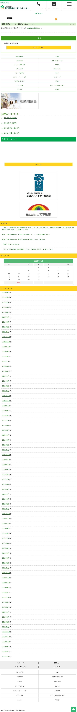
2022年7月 (5, 479)
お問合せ (57, 81)
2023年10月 (6, 405)
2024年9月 (5, 351)
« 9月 (19, 283)
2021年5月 (5, 548)
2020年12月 (6, 573)
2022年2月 (5, 504)
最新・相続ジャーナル (57, 60)
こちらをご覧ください (33, 28)
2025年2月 (5, 327)
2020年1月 (5, 627)
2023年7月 (5, 420)
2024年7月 (5, 361)
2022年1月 (5, 509)
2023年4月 (5, 435)
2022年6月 (5, 484)
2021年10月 (6, 523)
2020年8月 (5, 592)
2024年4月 (5, 376)
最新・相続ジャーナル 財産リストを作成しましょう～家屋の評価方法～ (26, 234)
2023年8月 (5, 415)
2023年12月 (6, 396)
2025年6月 (5, 307)
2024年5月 (5, 371)
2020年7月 (5, 597)
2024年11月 (6, 342)
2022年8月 (5, 474)
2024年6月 (5, 366)
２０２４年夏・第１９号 (11, 133)
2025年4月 (5, 317)
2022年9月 (5, 469)
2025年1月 (5, 332)
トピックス (19, 89)
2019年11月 (6, 636)
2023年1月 (5, 450)
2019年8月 (5, 651)
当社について (57, 68)
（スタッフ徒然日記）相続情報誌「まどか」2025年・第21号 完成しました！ (27, 249)
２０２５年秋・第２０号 (11, 128)
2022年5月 (5, 489)
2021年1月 (5, 568)
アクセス (57, 73)
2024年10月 (6, 346)
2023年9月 (5, 410)
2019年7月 (5, 656)
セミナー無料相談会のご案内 (57, 85)
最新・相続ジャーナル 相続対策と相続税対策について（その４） (23, 239)
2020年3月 (5, 617)
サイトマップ (57, 77)
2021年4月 (5, 553)
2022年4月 (5, 494)
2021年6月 (5, 543)
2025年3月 (5, 322)
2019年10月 (6, 641)
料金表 (57, 56)
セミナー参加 (19, 85)
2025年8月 (5, 297)
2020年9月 (5, 587)
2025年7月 (5, 302)
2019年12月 (6, 632)
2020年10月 (6, 582)
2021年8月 (5, 533)
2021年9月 (5, 528)
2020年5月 (5, 607)
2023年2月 (5, 445)
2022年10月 (6, 464)
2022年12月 (6, 455)
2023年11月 (6, 401)
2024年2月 (5, 386)
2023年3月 (5, 440)
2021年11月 (6, 518)
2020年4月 (5, 612)
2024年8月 (5, 356)
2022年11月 (6, 459)
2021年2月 (5, 563)
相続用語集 (57, 690)
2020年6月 (5, 602)
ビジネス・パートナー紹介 (19, 77)
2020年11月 (6, 577)
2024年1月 (5, 391)
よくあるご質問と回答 (19, 64)
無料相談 (57, 64)
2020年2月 (5, 622)
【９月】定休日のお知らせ (10, 244)
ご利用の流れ (19, 60)
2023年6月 (5, 425)
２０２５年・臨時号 (10, 118)
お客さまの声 (19, 68)
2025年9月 (5, 292)
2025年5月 (5, 312)
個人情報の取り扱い (19, 81)
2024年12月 (6, 337)
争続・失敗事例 (19, 56)
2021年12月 (6, 514)
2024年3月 (5, 381)
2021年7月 (5, 538)
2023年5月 (5, 430)
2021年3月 (5, 558)
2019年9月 (5, 646)
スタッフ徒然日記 (19, 73)
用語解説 (57, 89)
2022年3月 (5, 499)
